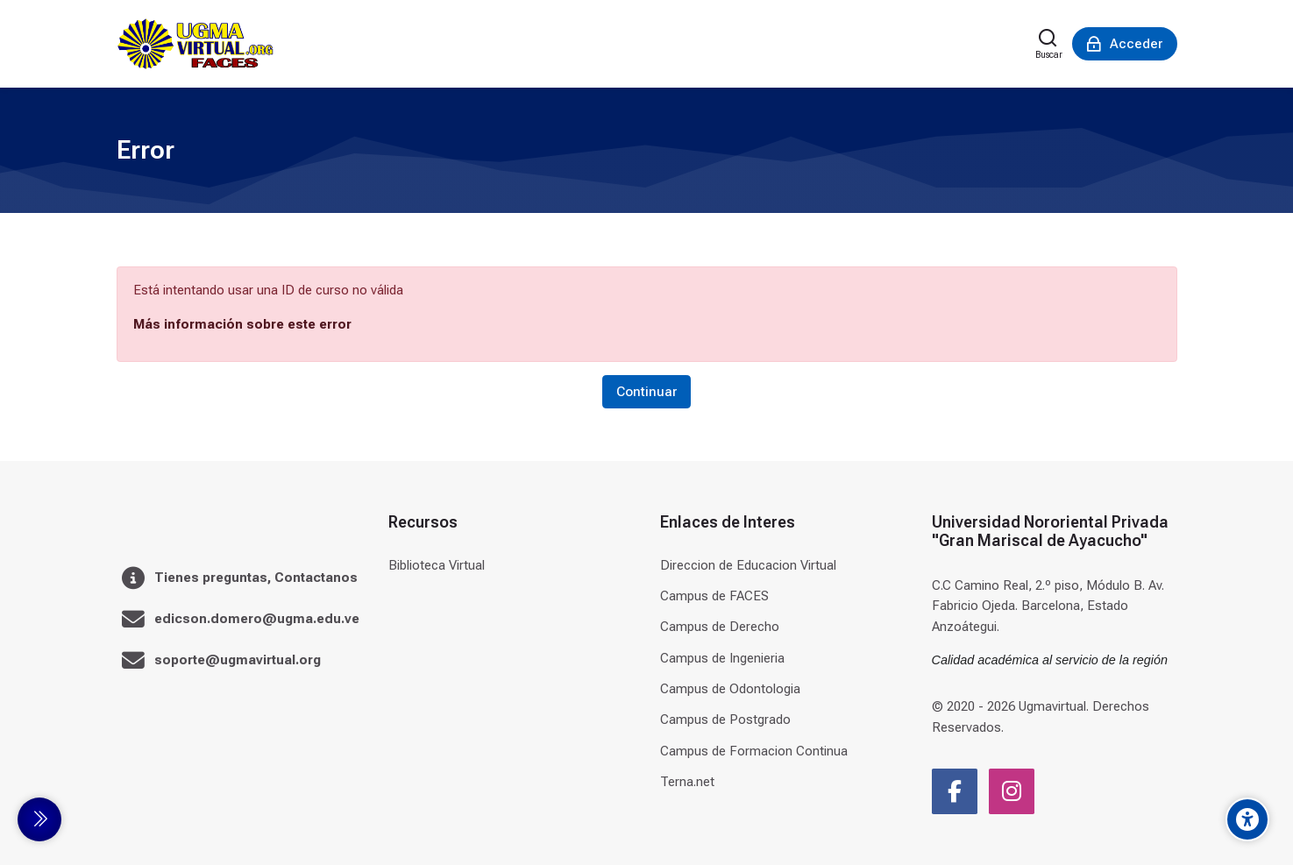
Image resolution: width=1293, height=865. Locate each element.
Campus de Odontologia (730, 689)
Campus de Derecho (719, 627)
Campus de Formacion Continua (754, 751)
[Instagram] (1011, 791)
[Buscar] (1048, 44)
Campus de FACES (714, 596)
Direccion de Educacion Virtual (748, 565)
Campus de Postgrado (725, 719)
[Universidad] (195, 44)
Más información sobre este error (242, 324)
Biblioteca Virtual (436, 565)
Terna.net (687, 782)
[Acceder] (1124, 43)
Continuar (646, 392)
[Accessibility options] (1247, 819)
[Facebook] (954, 791)
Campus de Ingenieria (722, 658)
